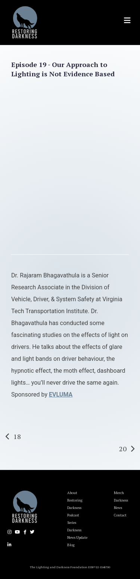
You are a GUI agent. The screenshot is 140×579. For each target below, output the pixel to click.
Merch (119, 492)
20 (123, 448)
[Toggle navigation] (127, 20)
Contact (120, 515)
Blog (71, 545)
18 (17, 436)
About (72, 492)
